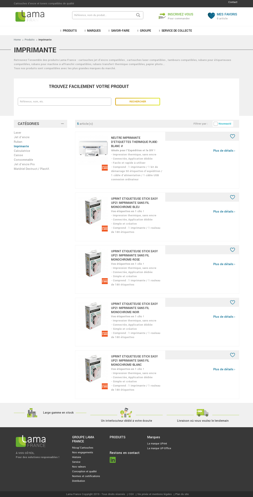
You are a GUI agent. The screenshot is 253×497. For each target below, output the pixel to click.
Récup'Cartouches (82, 448)
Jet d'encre (21, 137)
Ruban (18, 142)
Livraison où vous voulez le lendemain (203, 421)
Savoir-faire (119, 31)
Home (17, 39)
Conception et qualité (84, 471)
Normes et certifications (86, 476)
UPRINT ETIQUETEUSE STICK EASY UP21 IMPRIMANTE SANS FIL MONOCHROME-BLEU (134, 203)
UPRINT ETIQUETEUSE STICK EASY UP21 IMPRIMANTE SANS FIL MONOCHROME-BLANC (134, 360)
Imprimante (45, 39)
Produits (69, 31)
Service (76, 462)
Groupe (145, 31)
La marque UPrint (157, 443)
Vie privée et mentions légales (154, 494)
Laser (17, 133)
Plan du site (182, 494)
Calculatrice (22, 151)
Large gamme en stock (58, 413)
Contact (232, 2)
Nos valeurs (79, 467)
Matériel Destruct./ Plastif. (32, 169)
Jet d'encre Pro (24, 164)
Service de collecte (176, 31)
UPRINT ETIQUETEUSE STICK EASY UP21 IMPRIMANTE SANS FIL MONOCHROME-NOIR (134, 308)
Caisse (18, 155)
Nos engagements (82, 452)
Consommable (23, 160)
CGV (131, 494)
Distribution (78, 481)
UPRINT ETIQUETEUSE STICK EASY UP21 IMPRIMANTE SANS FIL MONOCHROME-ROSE (134, 255)
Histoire (76, 457)
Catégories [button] (28, 123)
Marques (93, 31)
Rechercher (137, 101)
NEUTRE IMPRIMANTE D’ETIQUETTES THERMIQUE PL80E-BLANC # (134, 142)
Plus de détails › (224, 151)
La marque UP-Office (159, 448)
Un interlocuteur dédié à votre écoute (126, 421)
